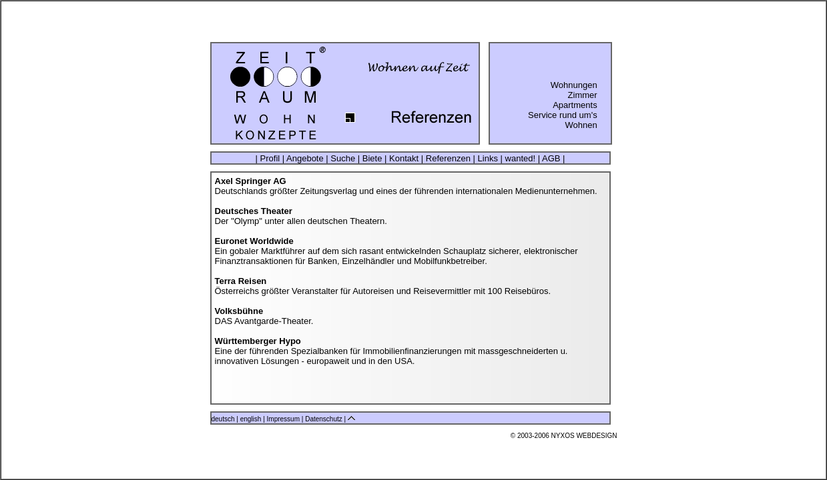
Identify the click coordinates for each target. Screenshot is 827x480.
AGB (551, 158)
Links (488, 158)
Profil (270, 158)
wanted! (520, 158)
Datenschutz (324, 419)
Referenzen (448, 158)
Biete (372, 158)
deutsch (223, 419)
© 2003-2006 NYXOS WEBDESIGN (564, 435)
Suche (343, 158)
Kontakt (403, 158)
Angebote (305, 158)
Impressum (284, 419)
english (251, 419)
